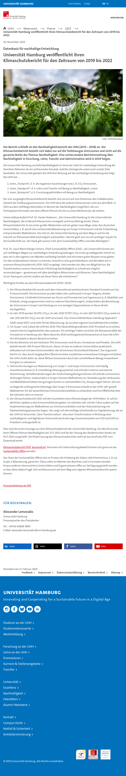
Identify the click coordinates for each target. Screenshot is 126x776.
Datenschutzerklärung (69, 572)
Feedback (27, 572)
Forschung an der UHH (18, 646)
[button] (105, 3)
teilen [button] (12, 546)
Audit (91, 751)
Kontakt (8, 717)
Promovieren (12, 658)
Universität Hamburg (18, 3)
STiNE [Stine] (87, 3)
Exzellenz (9, 688)
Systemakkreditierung (118, 751)
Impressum (44, 572)
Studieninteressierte (17, 628)
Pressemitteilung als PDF (17, 485)
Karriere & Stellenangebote (22, 664)
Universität (10, 682)
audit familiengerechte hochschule (81, 754)
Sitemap (115, 572)
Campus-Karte (13, 723)
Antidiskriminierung (17, 734)
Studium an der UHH (17, 623)
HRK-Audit (104, 753)
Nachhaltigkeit (13, 693)
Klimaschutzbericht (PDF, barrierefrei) (24, 447)
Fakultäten (10, 699)
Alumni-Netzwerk (15, 705)
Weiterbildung (13, 634)
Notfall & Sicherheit (16, 729)
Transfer (9, 669)
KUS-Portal (74, 3)
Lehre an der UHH (15, 652)
